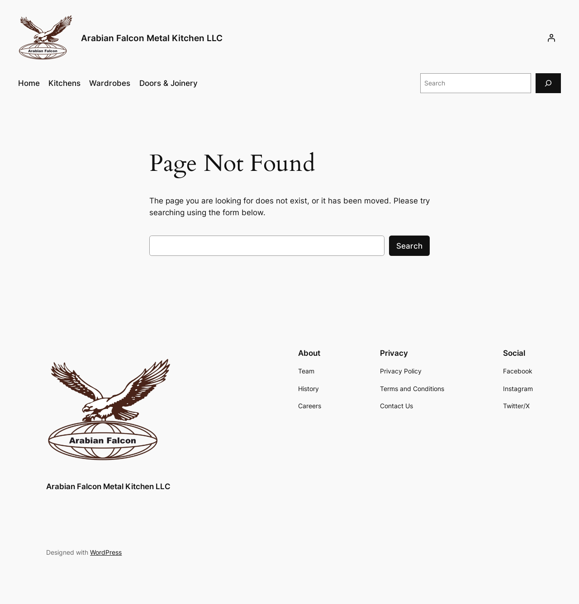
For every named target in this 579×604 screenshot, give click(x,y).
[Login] (551, 37)
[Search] (548, 83)
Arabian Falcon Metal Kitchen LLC (152, 38)
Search (409, 245)
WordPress (106, 552)
